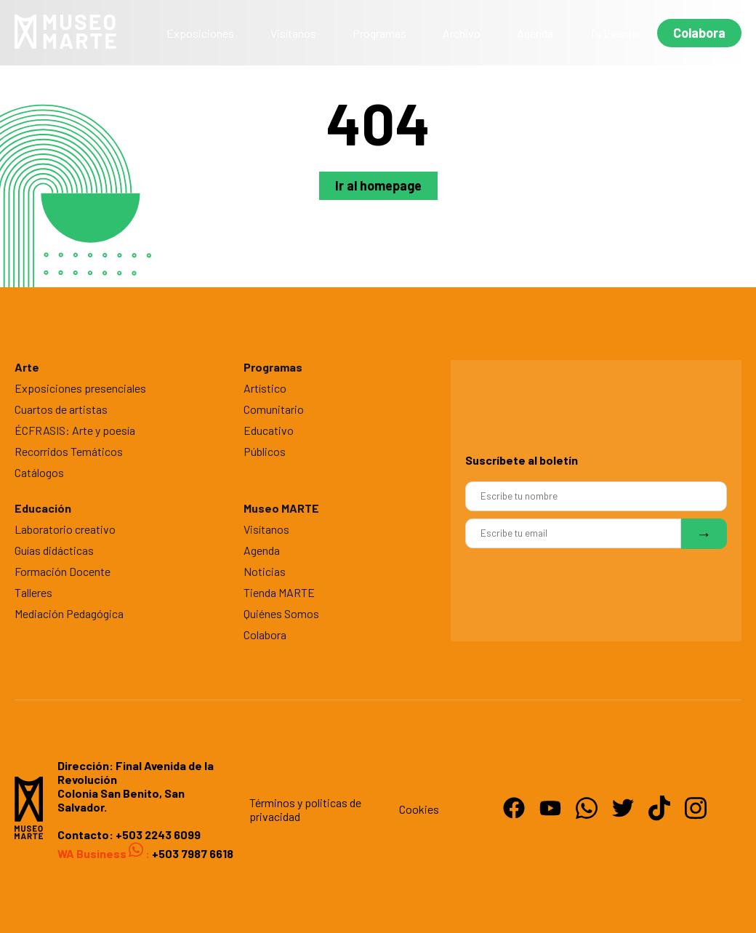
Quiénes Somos (281, 613)
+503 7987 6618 (191, 853)
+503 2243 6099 (158, 834)
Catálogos (39, 472)
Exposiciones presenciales (80, 388)
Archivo (461, 33)
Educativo (269, 430)
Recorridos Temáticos (69, 451)
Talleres (33, 592)
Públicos (265, 451)
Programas (379, 33)
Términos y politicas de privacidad (305, 809)
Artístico (265, 388)
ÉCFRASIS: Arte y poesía (75, 430)
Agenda (535, 33)
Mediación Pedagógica (69, 613)
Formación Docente (62, 571)
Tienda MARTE (279, 592)
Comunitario (274, 409)
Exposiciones (200, 33)
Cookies (419, 809)
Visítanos (293, 33)
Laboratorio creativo (65, 529)
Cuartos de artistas (61, 409)
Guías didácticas (54, 550)
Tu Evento (614, 33)
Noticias (265, 571)
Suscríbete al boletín (521, 460)
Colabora (699, 33)
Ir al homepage (378, 185)
